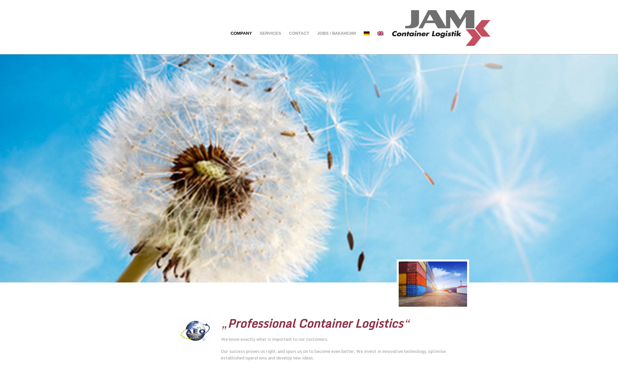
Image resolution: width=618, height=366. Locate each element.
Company (241, 33)
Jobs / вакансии (336, 33)
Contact (299, 33)
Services (270, 33)
